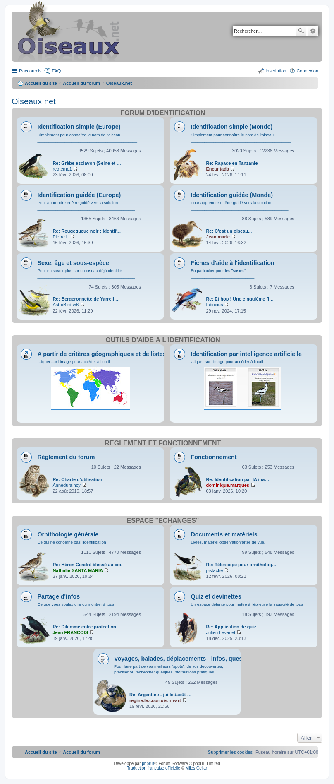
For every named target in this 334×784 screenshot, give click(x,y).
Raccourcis (30, 70)
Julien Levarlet (220, 632)
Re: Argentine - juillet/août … (160, 694)
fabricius (214, 304)
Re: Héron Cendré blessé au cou (87, 564)
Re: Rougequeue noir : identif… (86, 230)
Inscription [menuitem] (275, 70)
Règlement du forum (66, 457)
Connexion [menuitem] (307, 70)
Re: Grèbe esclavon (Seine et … (86, 163)
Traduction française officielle (153, 768)
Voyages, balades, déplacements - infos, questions (185, 658)
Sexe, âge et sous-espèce (73, 263)
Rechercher (301, 31)
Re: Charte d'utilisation (77, 479)
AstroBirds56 (65, 304)
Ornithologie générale (67, 534)
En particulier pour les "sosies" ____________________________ (222, 273)
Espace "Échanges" (163, 520)
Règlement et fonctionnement (163, 443)
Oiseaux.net (34, 101)
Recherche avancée (312, 31)
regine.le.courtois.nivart (155, 700)
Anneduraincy (66, 485)
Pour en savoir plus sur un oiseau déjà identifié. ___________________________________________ (86, 273)
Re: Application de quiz (231, 626)
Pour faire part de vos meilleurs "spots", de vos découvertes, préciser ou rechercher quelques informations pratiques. (168, 669)
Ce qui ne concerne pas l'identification (71, 542)
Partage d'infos (58, 596)
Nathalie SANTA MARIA (77, 570)
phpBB (148, 763)
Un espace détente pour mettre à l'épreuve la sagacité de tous (247, 604)
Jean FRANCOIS (70, 632)
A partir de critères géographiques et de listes (101, 354)
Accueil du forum (81, 83)
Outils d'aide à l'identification (162, 340)
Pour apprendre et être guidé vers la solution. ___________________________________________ (86, 205)
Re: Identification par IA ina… (237, 479)
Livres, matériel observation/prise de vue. (228, 542)
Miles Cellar (196, 768)
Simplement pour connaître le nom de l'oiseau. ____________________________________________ (87, 137)
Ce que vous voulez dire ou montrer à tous (75, 604)
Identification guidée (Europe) (79, 195)
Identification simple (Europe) (78, 127)
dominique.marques (227, 485)
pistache (214, 570)
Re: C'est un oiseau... (229, 230)
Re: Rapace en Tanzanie (232, 163)
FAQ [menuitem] (56, 70)
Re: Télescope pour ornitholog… (241, 564)
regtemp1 (62, 168)
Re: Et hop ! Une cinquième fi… (240, 298)
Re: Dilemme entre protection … (87, 626)
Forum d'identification (162, 112)
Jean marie (217, 236)
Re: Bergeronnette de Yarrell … (85, 298)
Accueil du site (41, 83)
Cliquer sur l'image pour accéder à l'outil (73, 361)
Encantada (217, 168)
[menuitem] (230, 752)
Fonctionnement (213, 457)
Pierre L (60, 236)
